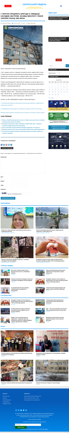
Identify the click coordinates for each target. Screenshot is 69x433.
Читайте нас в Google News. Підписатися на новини (58, 127)
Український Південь (34, 4)
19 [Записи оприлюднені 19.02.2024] (49, 91)
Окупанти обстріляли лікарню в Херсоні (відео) (48, 382)
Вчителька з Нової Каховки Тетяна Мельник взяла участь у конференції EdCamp (20, 272)
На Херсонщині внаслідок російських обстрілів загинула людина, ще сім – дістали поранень (20, 310)
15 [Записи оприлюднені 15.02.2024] (58, 89)
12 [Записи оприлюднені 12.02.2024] (49, 89)
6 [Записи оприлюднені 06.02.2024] (52, 87)
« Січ (49, 98)
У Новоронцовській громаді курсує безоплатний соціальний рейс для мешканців (55, 301)
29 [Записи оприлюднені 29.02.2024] (58, 94)
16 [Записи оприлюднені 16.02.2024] (61, 89)
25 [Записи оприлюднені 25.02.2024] (67, 91)
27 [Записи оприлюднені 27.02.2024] (52, 94)
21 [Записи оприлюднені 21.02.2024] (55, 91)
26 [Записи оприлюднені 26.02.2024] (49, 94)
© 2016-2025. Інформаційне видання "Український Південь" (34, 429)
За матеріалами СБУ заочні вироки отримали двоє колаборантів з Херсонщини (20, 289)
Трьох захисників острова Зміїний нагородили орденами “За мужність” (21, 127)
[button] (61, 6)
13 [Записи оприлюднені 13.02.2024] (52, 89)
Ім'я (2, 177)
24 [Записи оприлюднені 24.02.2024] (64, 91)
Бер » (52, 98)
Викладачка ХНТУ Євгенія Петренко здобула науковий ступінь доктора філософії (55, 319)
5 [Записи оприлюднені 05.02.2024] (49, 87)
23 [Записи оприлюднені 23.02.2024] (61, 91)
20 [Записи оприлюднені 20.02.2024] (52, 91)
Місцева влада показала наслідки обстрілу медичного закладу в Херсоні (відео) (22, 112)
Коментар (4, 157)
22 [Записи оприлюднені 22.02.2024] (58, 91)
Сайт (2, 185)
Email (2, 181)
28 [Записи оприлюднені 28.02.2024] (55, 94)
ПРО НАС (59, 59)
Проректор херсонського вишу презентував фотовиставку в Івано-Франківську (23, 129)
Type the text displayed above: (14, 194)
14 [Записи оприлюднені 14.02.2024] (55, 89)
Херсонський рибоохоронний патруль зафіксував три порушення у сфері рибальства (55, 272)
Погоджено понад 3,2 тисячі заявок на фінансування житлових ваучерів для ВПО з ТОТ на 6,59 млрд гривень (57, 280)
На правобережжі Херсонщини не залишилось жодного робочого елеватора (21, 108)
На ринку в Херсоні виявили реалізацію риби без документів (16, 382)
